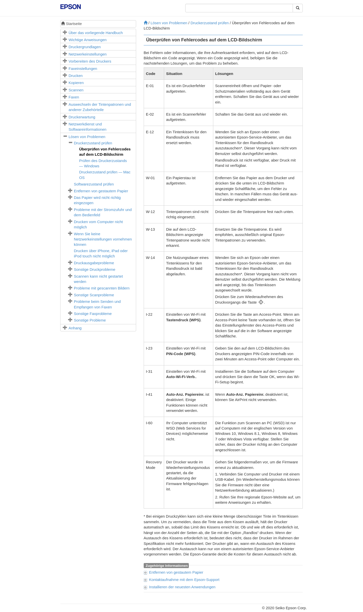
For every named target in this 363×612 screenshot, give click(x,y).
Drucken (76, 75)
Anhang (75, 328)
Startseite (71, 23)
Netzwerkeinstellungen (88, 54)
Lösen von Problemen (87, 137)
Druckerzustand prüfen (93, 143)
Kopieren (76, 83)
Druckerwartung (82, 117)
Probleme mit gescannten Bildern (102, 288)
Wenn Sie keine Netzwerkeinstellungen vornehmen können (103, 239)
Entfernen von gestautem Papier (101, 191)
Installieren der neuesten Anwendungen (182, 587)
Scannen (76, 90)
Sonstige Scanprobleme (94, 295)
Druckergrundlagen (85, 47)
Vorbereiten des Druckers (90, 61)
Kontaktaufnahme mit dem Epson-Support (184, 579)
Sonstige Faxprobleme (93, 313)
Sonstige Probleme (90, 320)
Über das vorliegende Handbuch (96, 33)
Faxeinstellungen (83, 68)
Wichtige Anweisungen (88, 40)
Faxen (74, 97)
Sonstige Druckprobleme (94, 269)
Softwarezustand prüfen (94, 184)
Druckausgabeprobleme (94, 263)
